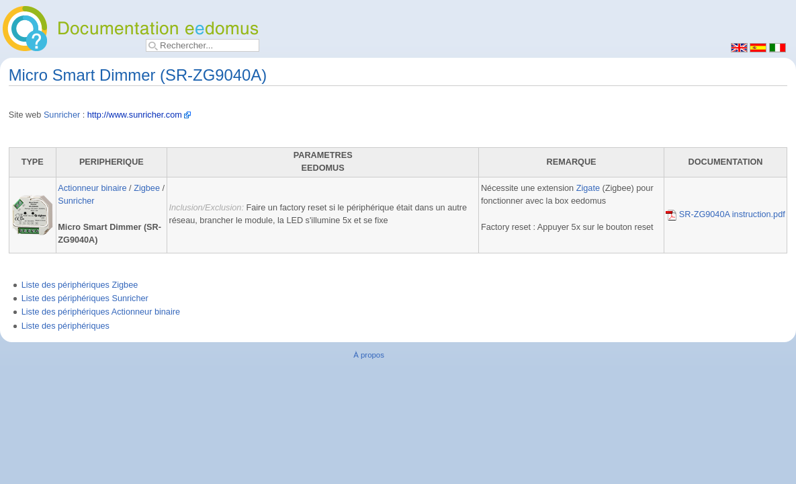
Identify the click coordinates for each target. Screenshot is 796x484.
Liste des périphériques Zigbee (79, 285)
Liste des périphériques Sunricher (84, 298)
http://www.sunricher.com (134, 115)
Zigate (588, 188)
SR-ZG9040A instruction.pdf (725, 214)
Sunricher (62, 115)
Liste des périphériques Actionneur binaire (100, 312)
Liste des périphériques (65, 326)
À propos (368, 355)
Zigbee (147, 188)
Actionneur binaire (92, 188)
